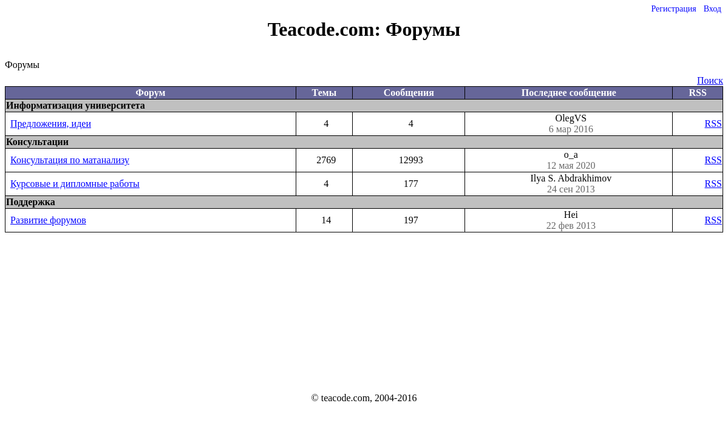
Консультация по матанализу (69, 160)
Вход (712, 8)
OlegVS (571, 124)
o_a (571, 160)
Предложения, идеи (50, 123)
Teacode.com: (327, 29)
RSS (713, 123)
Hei (571, 220)
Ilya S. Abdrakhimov (571, 184)
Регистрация (673, 8)
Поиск (710, 80)
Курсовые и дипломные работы (75, 183)
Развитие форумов (48, 220)
